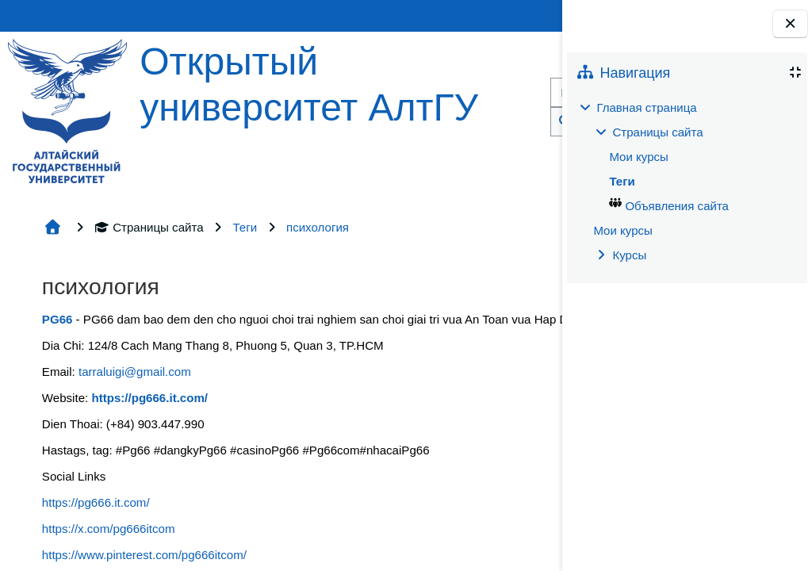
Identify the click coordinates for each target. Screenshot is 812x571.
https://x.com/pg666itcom (108, 528)
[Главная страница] (67, 110)
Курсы (629, 255)
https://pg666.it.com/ (96, 502)
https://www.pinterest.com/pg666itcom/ (144, 554)
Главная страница (646, 107)
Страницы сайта (148, 227)
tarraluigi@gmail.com (135, 371)
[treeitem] (686, 181)
